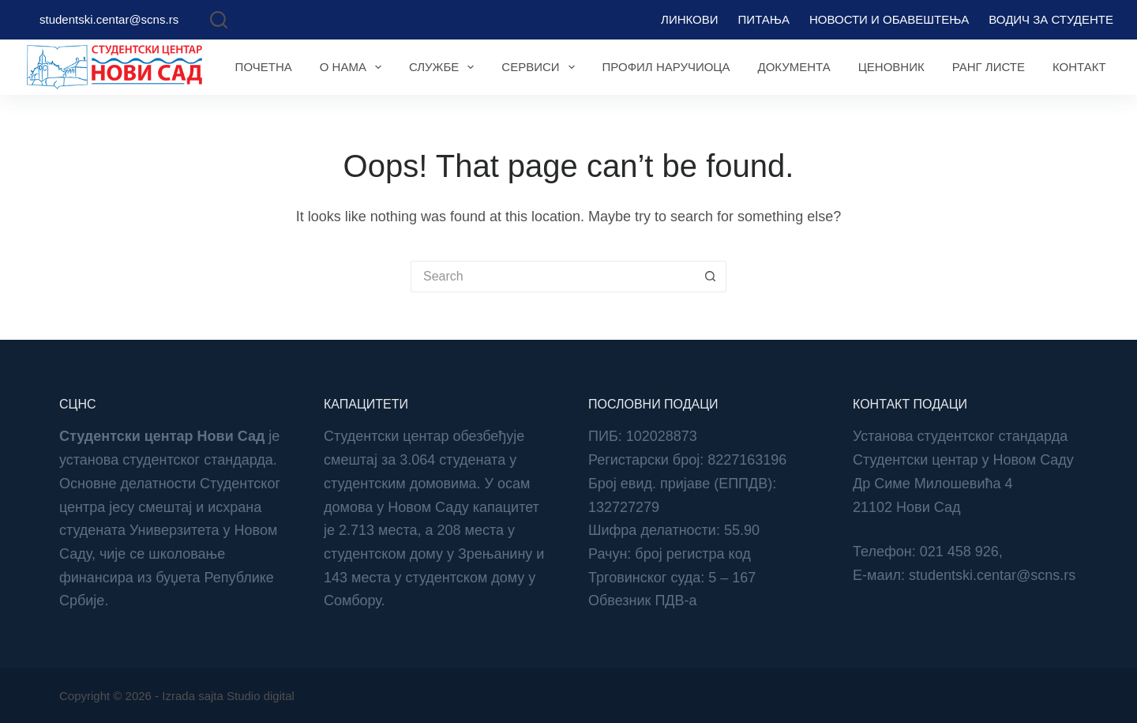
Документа (793, 66)
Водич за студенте (1051, 19)
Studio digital (261, 695)
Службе (444, 67)
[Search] (218, 19)
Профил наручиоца (666, 66)
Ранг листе (988, 66)
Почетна (263, 66)
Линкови (689, 19)
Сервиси (540, 67)
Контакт (1079, 66)
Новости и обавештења (889, 19)
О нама (354, 67)
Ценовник (891, 66)
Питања (764, 19)
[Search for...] (553, 276)
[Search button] (710, 276)
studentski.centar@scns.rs (108, 19)
